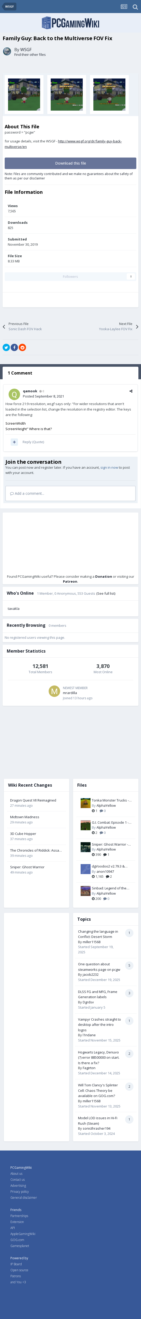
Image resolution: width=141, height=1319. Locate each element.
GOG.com (17, 1240)
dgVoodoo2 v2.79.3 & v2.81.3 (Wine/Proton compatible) (108, 866)
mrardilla (70, 692)
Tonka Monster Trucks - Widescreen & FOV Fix (110, 800)
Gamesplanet (19, 1246)
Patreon (70, 581)
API (12, 1228)
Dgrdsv (88, 1002)
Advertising (18, 1185)
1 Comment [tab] (20, 373)
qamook (30, 391)
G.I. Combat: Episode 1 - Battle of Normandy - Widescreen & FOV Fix (110, 822)
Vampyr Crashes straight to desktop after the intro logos (99, 1024)
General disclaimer (23, 1197)
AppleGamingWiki (22, 1234)
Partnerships (19, 1216)
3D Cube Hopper (23, 833)
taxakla (14, 608)
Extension (17, 1222)
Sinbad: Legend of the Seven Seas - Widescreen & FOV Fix (109, 888)
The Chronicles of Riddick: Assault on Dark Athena (36, 850)
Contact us (17, 1179)
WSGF (25, 49)
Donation (103, 576)
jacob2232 (91, 974)
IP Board (16, 1264)
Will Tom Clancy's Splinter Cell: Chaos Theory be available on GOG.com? (98, 1090)
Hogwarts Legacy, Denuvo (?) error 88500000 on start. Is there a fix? (98, 1057)
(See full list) (105, 593)
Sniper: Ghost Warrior (27, 867)
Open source (19, 1270)
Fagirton (89, 1067)
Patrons (15, 1276)
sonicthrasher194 (96, 1128)
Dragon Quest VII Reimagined (33, 800)
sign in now (109, 467)
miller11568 (91, 941)
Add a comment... (27, 493)
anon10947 (105, 871)
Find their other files (30, 54)
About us (16, 1173)
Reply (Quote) (33, 441)
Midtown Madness (24, 817)
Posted (43, 396)
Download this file (70, 163)
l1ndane (89, 1035)
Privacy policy (19, 1191)
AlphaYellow (106, 805)
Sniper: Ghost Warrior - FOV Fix (110, 844)
